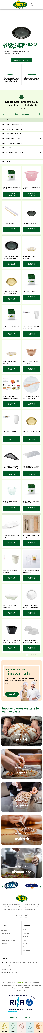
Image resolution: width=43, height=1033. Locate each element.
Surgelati (26, 943)
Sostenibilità (5, 933)
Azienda (4, 930)
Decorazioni (27, 950)
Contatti (4, 943)
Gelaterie (26, 933)
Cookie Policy (28, 1017)
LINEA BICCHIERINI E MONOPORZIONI (16, 52)
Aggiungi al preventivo (21, 60)
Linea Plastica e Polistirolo (12, 53)
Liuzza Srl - (20, 983)
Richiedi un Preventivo (8, 940)
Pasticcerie (26, 930)
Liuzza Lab (4, 937)
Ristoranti (26, 947)
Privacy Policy (15, 1017)
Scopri (12, 694)
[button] (2, 887)
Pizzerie (25, 940)
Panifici (25, 937)
